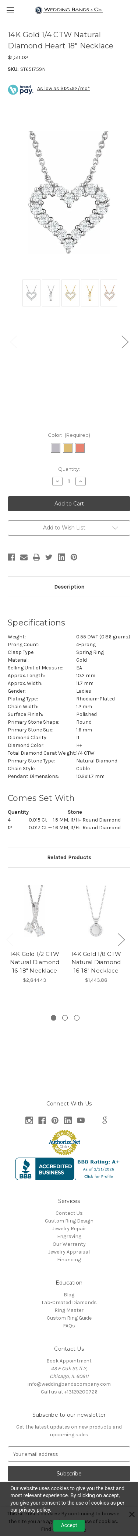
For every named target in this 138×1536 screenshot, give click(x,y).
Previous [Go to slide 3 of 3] (9, 939)
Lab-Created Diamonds (69, 1302)
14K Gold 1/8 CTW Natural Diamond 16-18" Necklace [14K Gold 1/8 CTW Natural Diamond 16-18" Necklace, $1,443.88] (96, 962)
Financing (69, 1259)
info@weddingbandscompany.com (69, 1384)
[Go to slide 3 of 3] (76, 1018)
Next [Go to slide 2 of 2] (124, 341)
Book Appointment (69, 1361)
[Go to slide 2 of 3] (65, 1018)
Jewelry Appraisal (69, 1252)
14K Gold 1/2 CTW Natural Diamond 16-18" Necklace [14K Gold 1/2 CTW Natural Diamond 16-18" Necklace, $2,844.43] (35, 962)
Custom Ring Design (69, 1221)
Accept (69, 1525)
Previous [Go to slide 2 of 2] (13, 341)
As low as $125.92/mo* (63, 88)
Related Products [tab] (69, 857)
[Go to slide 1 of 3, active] (53, 1018)
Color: (69, 435)
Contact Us (69, 1213)
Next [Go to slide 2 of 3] (121, 939)
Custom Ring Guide (69, 1318)
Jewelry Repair (69, 1228)
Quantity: (69, 469)
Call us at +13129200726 (69, 1392)
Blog (69, 1295)
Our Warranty (69, 1244)
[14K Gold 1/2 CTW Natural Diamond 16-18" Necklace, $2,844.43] (34, 911)
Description (69, 586)
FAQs (69, 1326)
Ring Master (69, 1310)
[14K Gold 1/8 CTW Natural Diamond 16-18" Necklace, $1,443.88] (96, 911)
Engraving (69, 1236)
